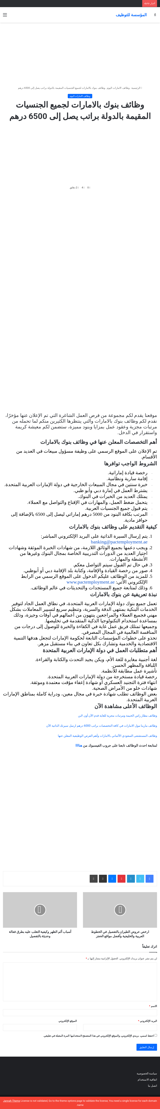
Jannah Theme (11, 1100)
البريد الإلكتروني (147, 1020)
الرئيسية (136, 87)
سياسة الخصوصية (147, 1073)
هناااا (78, 745)
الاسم (153, 1006)
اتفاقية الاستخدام (147, 1079)
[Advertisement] (80, 54)
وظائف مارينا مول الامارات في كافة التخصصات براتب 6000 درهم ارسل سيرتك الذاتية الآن (101, 725)
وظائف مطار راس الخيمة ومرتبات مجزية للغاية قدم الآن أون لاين (117, 715)
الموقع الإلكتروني (67, 1020)
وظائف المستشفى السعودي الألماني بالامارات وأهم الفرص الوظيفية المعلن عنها (107, 736)
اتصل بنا (152, 1085)
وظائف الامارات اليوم (118, 87)
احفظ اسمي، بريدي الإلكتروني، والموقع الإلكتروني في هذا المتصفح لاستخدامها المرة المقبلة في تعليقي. (98, 1035)
